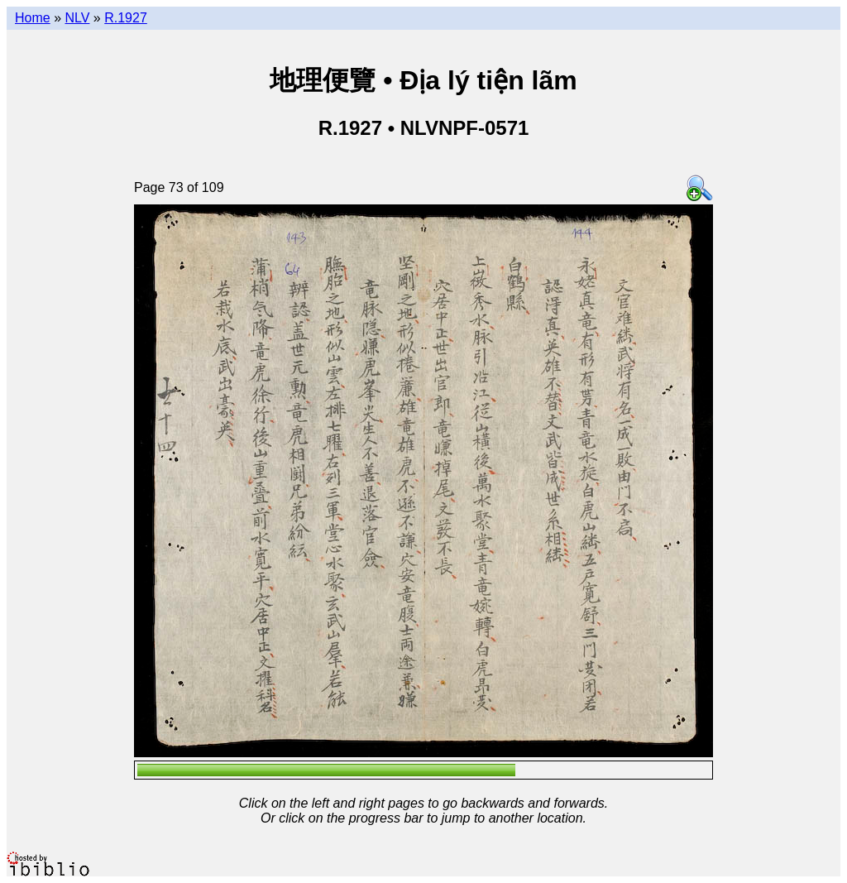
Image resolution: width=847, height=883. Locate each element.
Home (32, 18)
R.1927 (125, 18)
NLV (77, 18)
